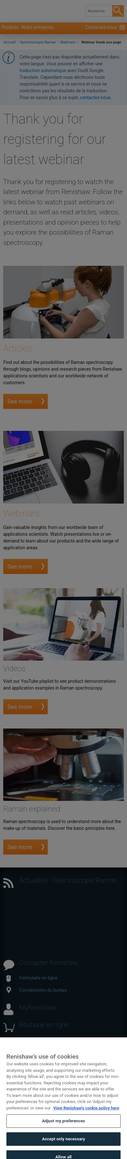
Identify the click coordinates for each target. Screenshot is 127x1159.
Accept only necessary (63, 1144)
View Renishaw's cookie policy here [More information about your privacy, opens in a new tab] (86, 1113)
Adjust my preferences (63, 1126)
